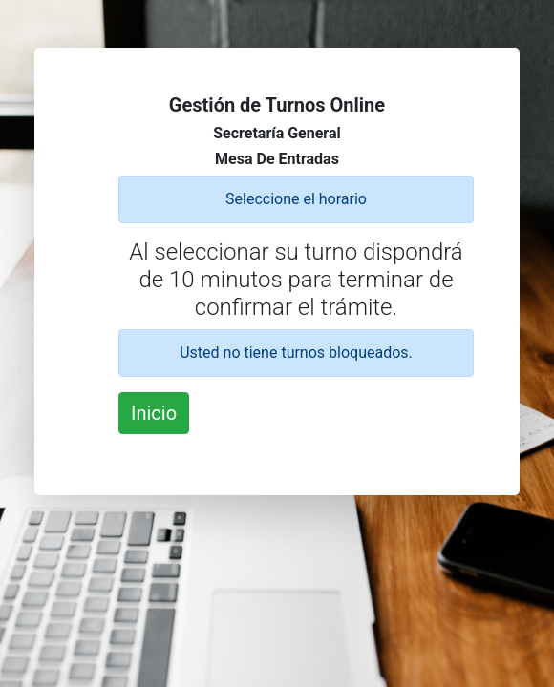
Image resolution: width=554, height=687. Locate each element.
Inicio (154, 413)
